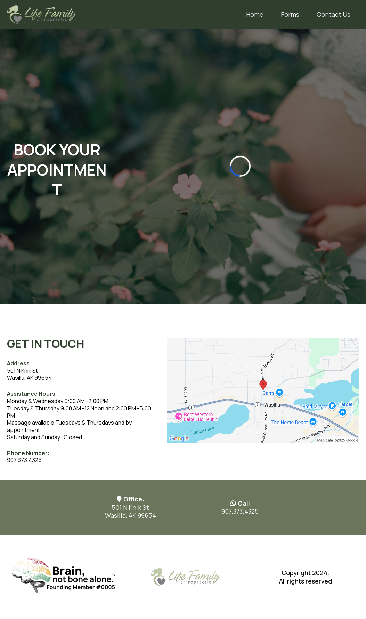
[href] (263, 390)
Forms (290, 14)
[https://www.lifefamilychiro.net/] (41, 14)
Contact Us (333, 14)
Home (254, 14)
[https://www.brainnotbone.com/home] (63, 576)
